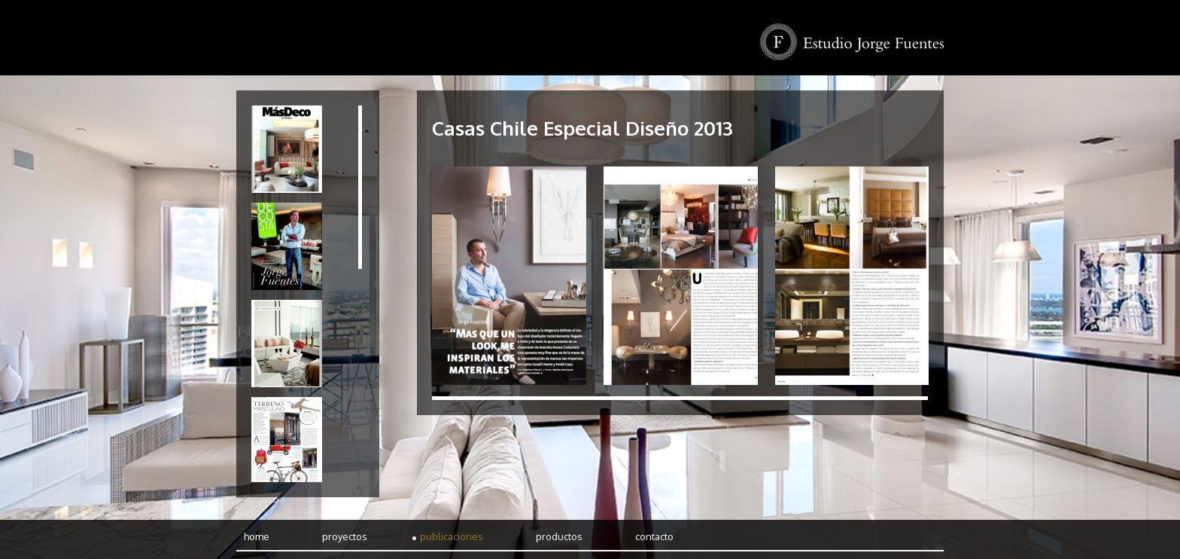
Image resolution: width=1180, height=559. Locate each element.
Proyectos (344, 536)
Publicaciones (451, 536)
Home (256, 536)
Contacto (654, 536)
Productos (559, 536)
